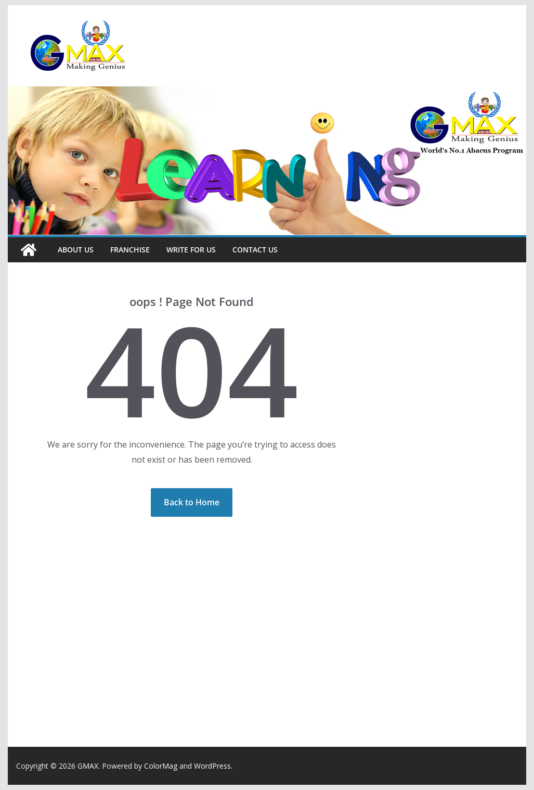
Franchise (130, 249)
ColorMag (160, 766)
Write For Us (191, 249)
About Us (76, 249)
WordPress (212, 766)
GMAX (87, 766)
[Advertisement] (266, 650)
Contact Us (255, 249)
